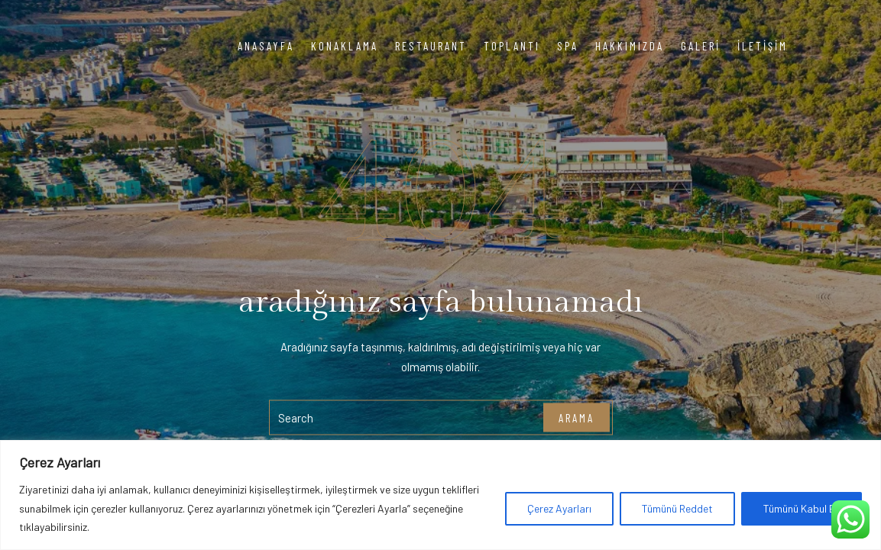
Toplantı (512, 46)
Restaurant (431, 46)
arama (576, 417)
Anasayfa (266, 46)
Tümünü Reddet (677, 508)
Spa (567, 46)
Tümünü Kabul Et (801, 508)
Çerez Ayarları (559, 508)
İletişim (762, 46)
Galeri (701, 46)
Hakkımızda (629, 46)
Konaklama (344, 46)
